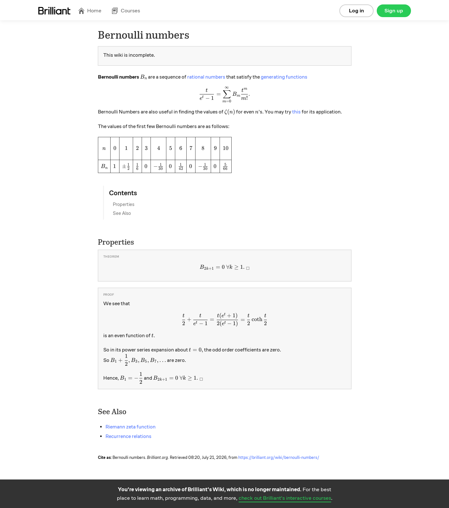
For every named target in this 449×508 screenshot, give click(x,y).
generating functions (284, 77)
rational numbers (206, 77)
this (296, 112)
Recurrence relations (128, 436)
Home (89, 10)
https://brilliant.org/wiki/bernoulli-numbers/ (278, 457)
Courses (126, 10)
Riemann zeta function (131, 427)
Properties (123, 204)
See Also (122, 213)
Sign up (393, 10)
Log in (356, 10)
